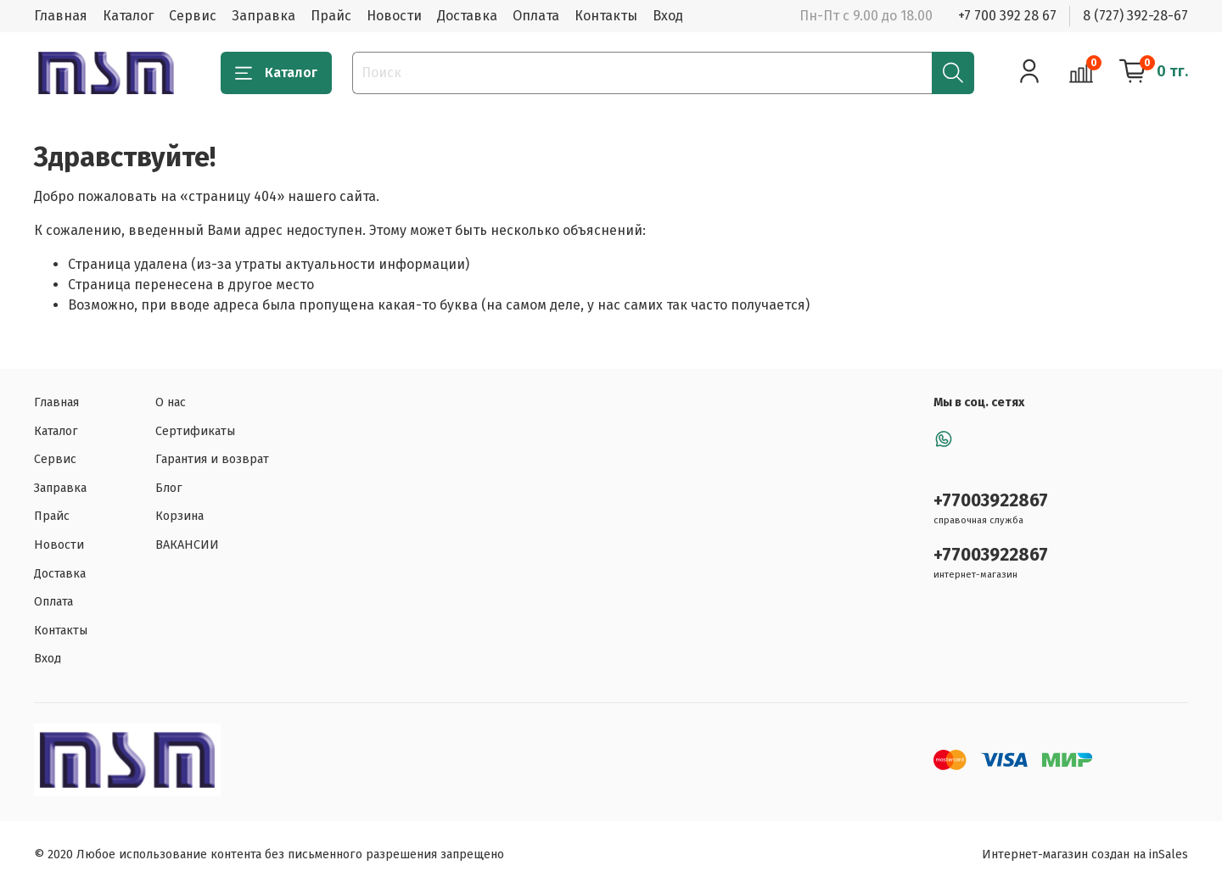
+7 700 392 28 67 (1007, 16)
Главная (60, 16)
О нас (170, 402)
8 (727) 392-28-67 (1135, 16)
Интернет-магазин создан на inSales (1085, 854)
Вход (668, 16)
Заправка (263, 16)
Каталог (128, 16)
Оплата (536, 16)
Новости (394, 16)
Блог (168, 488)
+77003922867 (990, 500)
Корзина (179, 516)
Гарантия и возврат (212, 459)
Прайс (331, 16)
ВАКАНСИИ (187, 545)
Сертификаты (195, 431)
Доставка (467, 16)
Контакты (606, 16)
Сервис (192, 16)
